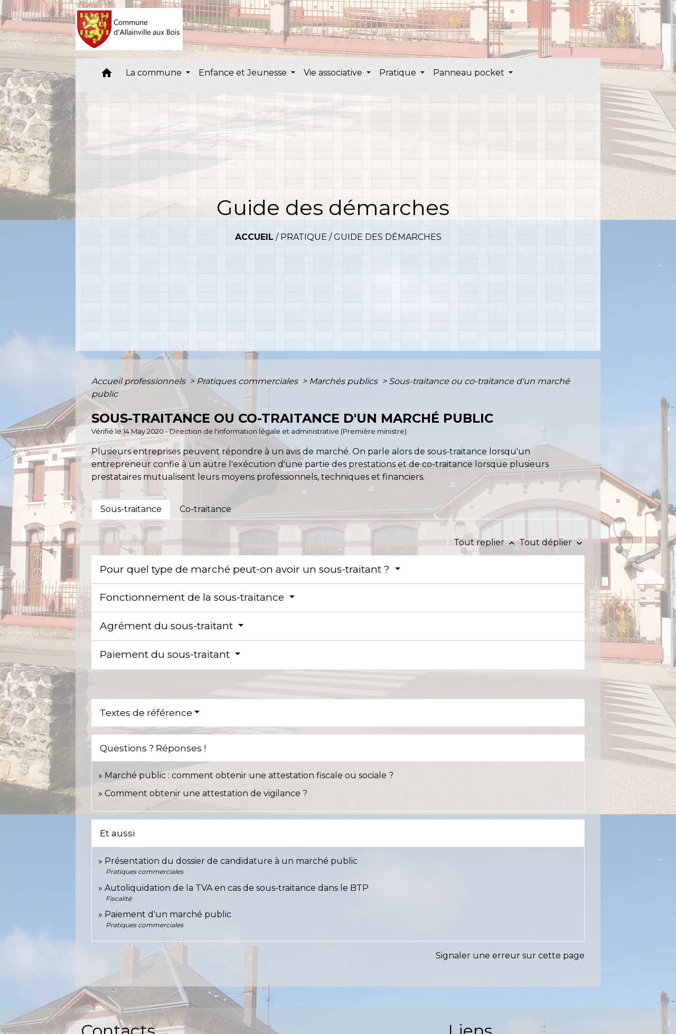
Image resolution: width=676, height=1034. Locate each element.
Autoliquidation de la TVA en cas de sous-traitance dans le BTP (237, 888)
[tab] (131, 509)
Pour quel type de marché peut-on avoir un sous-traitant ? (246, 569)
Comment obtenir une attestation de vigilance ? (206, 793)
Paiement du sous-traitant (166, 654)
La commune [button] (155, 73)
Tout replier (486, 542)
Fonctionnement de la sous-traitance (193, 597)
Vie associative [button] (334, 73)
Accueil (254, 237)
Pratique (303, 237)
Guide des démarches (388, 237)
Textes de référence (146, 712)
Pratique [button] (398, 73)
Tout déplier (552, 542)
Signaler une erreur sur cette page (510, 956)
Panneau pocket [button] (469, 73)
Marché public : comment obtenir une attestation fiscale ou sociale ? (249, 775)
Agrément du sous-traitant (168, 626)
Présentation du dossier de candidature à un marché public (231, 861)
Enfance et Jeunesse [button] (244, 73)
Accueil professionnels (139, 381)
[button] (106, 75)
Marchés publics (344, 381)
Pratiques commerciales (248, 381)
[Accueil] (129, 29)
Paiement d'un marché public (168, 914)
